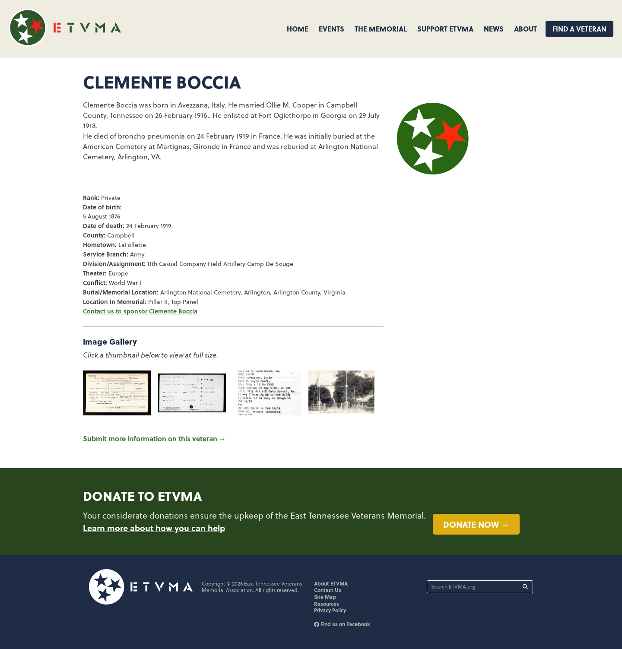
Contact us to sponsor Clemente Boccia (140, 311)
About (525, 29)
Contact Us (327, 590)
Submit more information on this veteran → (154, 438)
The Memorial (381, 29)
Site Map (325, 597)
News (494, 29)
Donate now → (476, 524)
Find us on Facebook (342, 624)
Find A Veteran (579, 29)
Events (331, 29)
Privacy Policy (330, 610)
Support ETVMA (445, 29)
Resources (326, 604)
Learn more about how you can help (154, 528)
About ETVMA (331, 583)
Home (297, 29)
